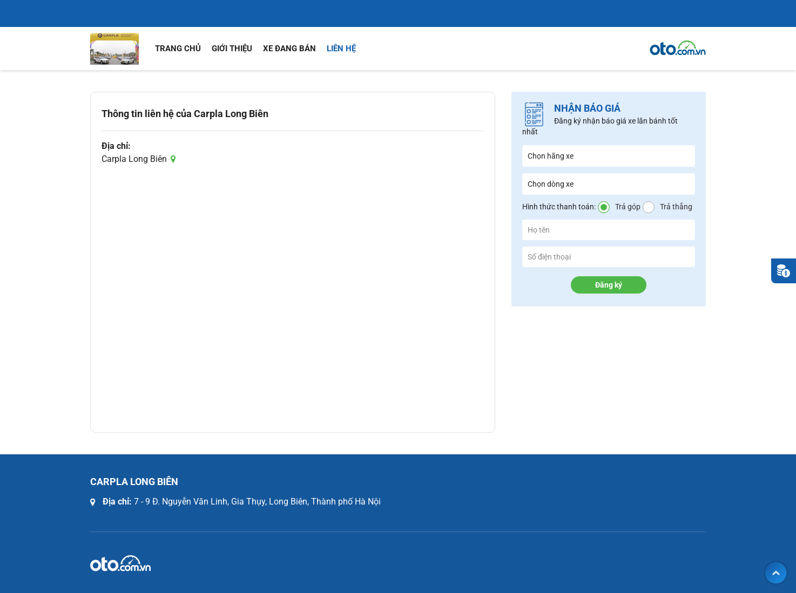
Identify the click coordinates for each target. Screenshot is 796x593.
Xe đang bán (289, 48)
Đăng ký (608, 285)
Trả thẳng (676, 206)
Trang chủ (178, 48)
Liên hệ (341, 48)
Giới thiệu (232, 48)
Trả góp (627, 206)
